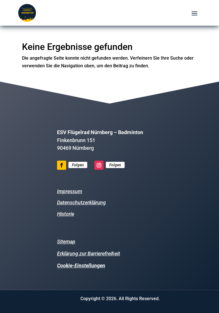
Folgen (78, 165)
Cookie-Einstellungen (81, 265)
